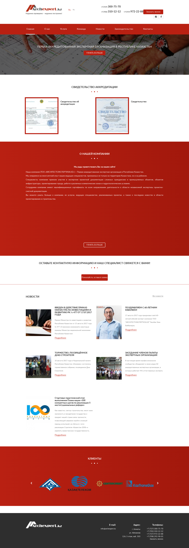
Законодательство (124, 29)
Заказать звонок (153, 12)
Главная (30, 29)
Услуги (63, 29)
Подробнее (60, 338)
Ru (69, 10)
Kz (74, 10)
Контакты (148, 29)
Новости (100, 29)
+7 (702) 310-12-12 (155, 531)
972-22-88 (133, 11)
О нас (47, 29)
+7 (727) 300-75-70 (155, 529)
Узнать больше (94, 53)
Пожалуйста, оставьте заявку (95, 277)
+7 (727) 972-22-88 (155, 534)
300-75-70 (111, 6)
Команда (81, 29)
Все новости (158, 296)
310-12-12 (111, 11)
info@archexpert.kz (108, 529)
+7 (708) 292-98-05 (155, 536)
